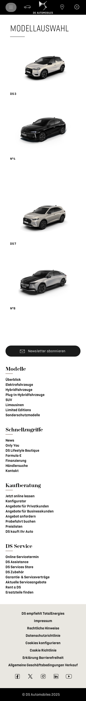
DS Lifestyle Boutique (22, 450)
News (10, 440)
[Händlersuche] (62, 7)
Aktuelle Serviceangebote (26, 582)
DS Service (19, 546)
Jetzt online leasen (20, 496)
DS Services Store (19, 567)
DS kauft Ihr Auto (19, 531)
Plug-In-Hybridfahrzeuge (25, 395)
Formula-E (13, 456)
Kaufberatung (23, 485)
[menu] (11, 7)
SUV (9, 400)
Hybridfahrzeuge (19, 390)
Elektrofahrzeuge (19, 385)
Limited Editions (18, 410)
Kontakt (12, 471)
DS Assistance (17, 562)
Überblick (13, 380)
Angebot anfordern (21, 516)
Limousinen (15, 405)
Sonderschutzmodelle (23, 415)
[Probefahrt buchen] (27, 7)
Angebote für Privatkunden (27, 506)
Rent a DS (13, 587)
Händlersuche (17, 466)
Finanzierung (16, 461)
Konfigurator (16, 501)
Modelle (16, 368)
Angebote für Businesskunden (30, 511)
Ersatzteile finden (19, 592)
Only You (12, 445)
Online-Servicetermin (22, 557)
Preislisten (14, 526)
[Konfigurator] (76, 7)
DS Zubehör (15, 572)
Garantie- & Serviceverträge (28, 577)
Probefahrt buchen (21, 521)
